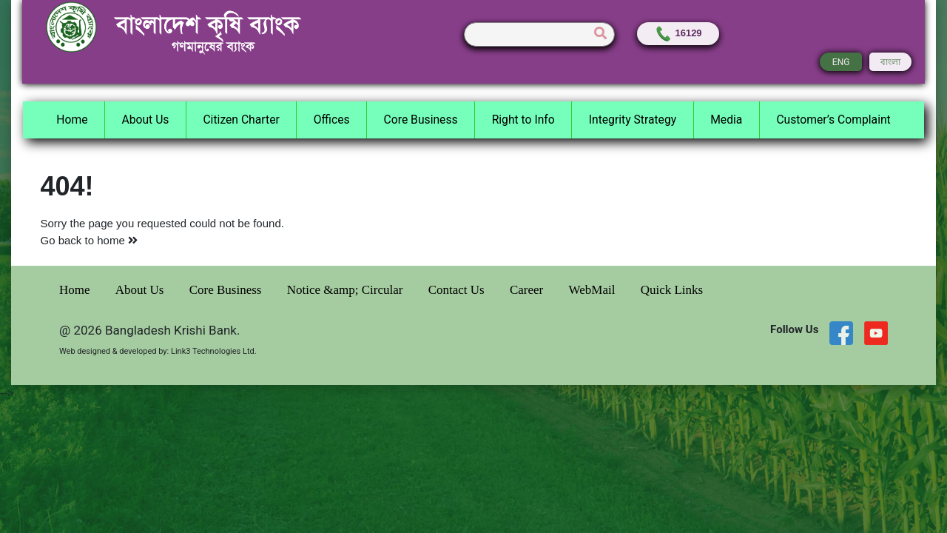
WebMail (594, 290)
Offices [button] (332, 120)
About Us (141, 290)
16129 (678, 32)
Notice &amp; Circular (346, 290)
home (117, 240)
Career (528, 290)
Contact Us (458, 290)
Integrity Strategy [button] (632, 120)
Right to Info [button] (523, 120)
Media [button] (726, 120)
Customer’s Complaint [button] (833, 120)
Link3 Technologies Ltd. (214, 351)
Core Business (227, 290)
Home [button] (71, 120)
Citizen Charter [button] (241, 120)
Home (76, 290)
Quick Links (672, 290)
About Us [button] (145, 120)
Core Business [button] (421, 120)
